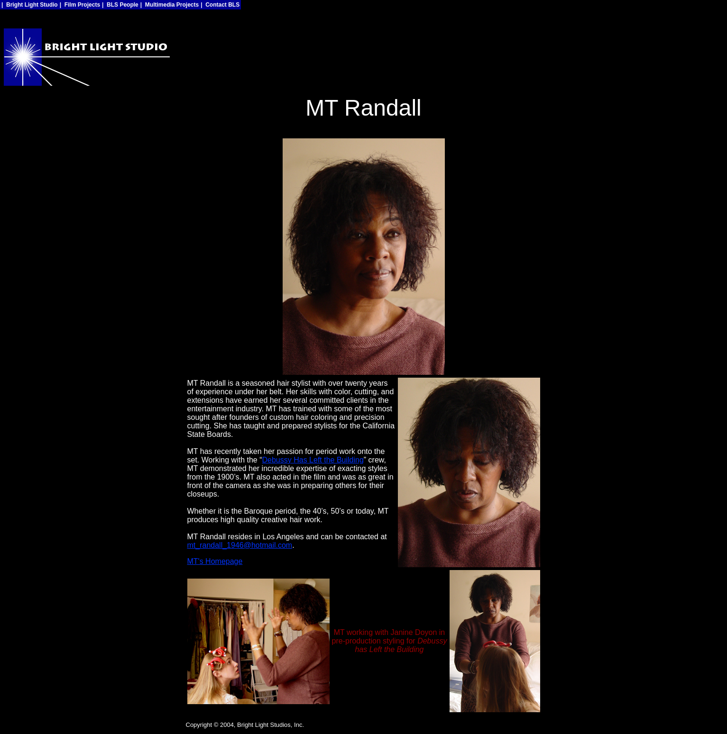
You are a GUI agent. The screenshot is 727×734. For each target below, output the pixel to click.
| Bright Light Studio (29, 4)
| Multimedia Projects (169, 4)
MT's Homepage (215, 561)
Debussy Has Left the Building (312, 460)
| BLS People (120, 4)
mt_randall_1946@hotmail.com (240, 545)
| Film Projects (80, 4)
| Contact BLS (220, 4)
